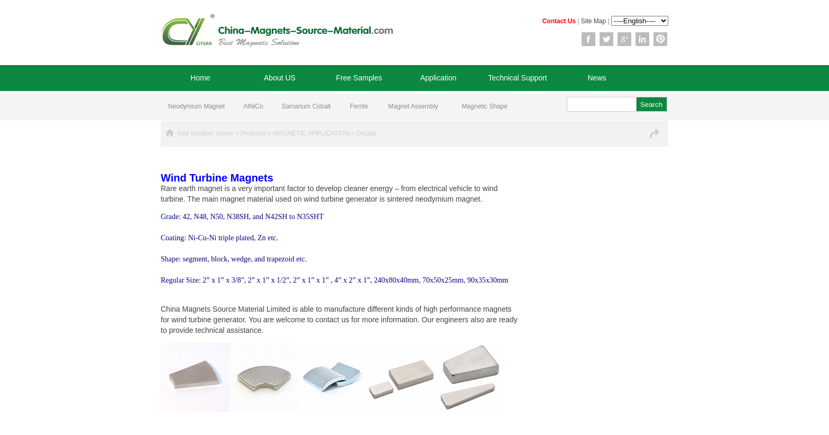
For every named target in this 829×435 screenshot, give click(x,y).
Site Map (593, 21)
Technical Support (517, 78)
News (596, 78)
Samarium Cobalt (306, 106)
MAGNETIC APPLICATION (311, 133)
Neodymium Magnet (196, 106)
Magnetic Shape (485, 106)
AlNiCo (253, 106)
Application (438, 78)
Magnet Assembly (413, 106)
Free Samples (359, 78)
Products (253, 133)
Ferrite (359, 106)
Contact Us (559, 21)
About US (280, 78)
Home (200, 78)
